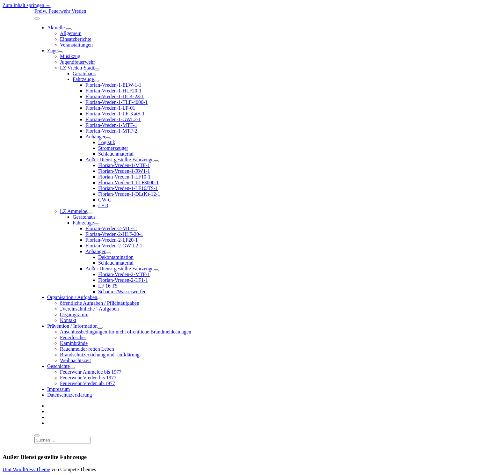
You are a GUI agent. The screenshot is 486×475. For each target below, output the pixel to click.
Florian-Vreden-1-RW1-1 (124, 171)
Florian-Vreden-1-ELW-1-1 (113, 85)
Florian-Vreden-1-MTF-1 (111, 125)
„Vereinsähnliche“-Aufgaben (89, 308)
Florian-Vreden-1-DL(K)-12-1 (129, 194)
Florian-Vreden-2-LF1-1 (123, 280)
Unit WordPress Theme (26, 469)
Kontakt (68, 320)
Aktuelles (57, 27)
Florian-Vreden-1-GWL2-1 (113, 119)
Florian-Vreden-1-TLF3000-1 (128, 182)
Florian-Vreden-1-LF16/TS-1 (128, 188)
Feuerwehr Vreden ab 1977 (87, 383)
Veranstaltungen (76, 45)
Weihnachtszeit (75, 360)
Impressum (58, 389)
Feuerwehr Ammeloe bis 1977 (90, 372)
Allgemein (71, 33)
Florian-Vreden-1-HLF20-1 (113, 90)
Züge (52, 50)
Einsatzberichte (75, 39)
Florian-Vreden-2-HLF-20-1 (114, 234)
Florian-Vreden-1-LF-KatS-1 (115, 113)
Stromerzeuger (113, 148)
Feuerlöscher (73, 337)
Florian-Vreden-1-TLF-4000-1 (116, 102)
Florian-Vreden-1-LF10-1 (124, 176)
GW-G (105, 199)
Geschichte (58, 366)
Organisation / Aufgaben (72, 297)
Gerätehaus (84, 73)
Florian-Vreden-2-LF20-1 (111, 240)
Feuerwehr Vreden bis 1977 (88, 377)
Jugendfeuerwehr (77, 62)
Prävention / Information (72, 326)
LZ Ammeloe (73, 211)
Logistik (106, 142)
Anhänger (95, 136)
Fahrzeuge (83, 79)
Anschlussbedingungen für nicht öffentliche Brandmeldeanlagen (125, 331)
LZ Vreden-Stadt (77, 67)
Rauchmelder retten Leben (87, 349)
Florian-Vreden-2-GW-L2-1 (113, 245)
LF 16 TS (108, 286)
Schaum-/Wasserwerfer (122, 291)
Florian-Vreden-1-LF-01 (110, 108)
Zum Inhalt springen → (27, 5)
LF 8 (103, 205)
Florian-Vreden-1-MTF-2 (111, 131)
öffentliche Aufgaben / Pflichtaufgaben (99, 303)
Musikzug (70, 56)
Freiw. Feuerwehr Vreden (60, 11)
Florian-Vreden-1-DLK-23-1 (114, 96)
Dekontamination (116, 257)
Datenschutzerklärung (69, 395)
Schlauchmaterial (116, 154)
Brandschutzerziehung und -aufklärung (100, 354)
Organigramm (74, 314)
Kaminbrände (74, 343)
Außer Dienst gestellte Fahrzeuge (119, 159)
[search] (37, 435)
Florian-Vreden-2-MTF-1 (111, 228)
